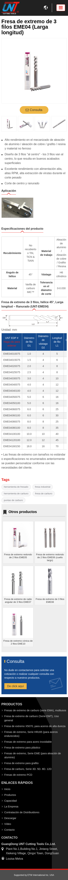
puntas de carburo (13, 500)
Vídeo (7, 823)
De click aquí (15, 686)
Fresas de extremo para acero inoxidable (28, 741)
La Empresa (11, 806)
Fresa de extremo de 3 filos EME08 (50, 600)
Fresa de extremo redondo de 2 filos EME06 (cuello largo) (50, 557)
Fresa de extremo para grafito (21, 763)
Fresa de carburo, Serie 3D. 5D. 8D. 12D (28, 769)
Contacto (9, 829)
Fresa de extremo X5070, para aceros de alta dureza (35, 726)
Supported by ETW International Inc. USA (34, 875)
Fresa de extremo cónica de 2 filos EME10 (18, 642)
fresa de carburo (43, 493)
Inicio (7, 789)
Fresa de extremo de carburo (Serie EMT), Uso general (31, 718)
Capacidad (10, 800)
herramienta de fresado (16, 486)
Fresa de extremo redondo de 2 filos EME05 (18, 556)
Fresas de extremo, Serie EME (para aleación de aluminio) (32, 755)
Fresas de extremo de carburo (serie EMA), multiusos (35, 710)
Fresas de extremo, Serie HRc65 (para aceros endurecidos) (31, 734)
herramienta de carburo (16, 493)
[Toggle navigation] (60, 7)
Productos (10, 794)
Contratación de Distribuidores (22, 812)
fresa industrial (42, 486)
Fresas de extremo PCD (18, 774)
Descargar (10, 818)
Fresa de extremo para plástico (22, 747)
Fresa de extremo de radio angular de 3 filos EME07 (18, 600)
